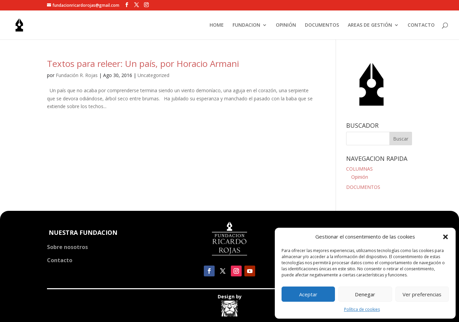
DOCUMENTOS (322, 25)
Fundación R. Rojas (77, 75)
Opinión (359, 177)
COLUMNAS (359, 169)
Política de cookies (362, 309)
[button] (445, 236)
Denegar (365, 294)
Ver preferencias (422, 294)
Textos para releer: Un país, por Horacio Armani (143, 63)
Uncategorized (153, 75)
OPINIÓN (286, 25)
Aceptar (308, 294)
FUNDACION (246, 25)
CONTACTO (421, 25)
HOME (217, 25)
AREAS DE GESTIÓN (370, 25)
